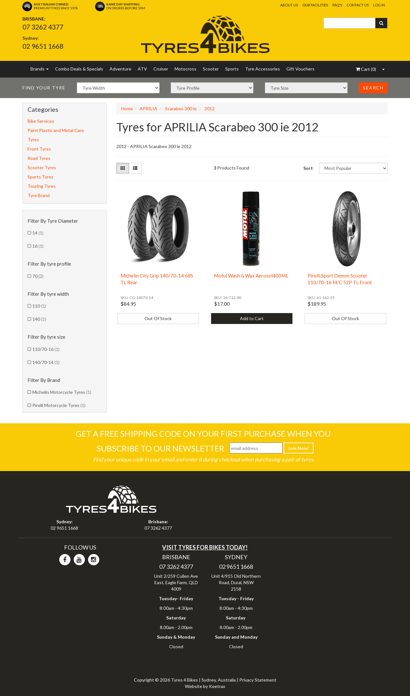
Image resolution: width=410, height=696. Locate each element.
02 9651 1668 (42, 46)
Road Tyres (39, 158)
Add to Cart (252, 318)
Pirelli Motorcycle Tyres (59, 405)
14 (38, 233)
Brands (39, 68)
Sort (308, 168)
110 (39, 306)
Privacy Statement (257, 680)
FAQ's (337, 5)
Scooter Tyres (42, 167)
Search (373, 87)
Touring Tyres (42, 186)
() (366, 69)
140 (39, 319)
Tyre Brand (39, 195)
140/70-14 (46, 362)
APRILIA (148, 108)
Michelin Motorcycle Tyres (61, 392)
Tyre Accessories (262, 68)
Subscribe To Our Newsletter (160, 448)
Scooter (211, 68)
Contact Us (358, 5)
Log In (379, 5)
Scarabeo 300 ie (181, 108)
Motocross (185, 68)
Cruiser (160, 68)
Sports (232, 68)
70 (38, 276)
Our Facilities (315, 5)
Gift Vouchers (300, 68)
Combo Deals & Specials (79, 68)
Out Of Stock (158, 318)
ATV (142, 68)
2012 (209, 108)
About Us (289, 5)
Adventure (120, 68)
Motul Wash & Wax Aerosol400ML (251, 275)
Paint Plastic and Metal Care (56, 130)
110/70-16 (46, 349)
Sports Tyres (40, 176)
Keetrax (217, 686)
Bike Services (41, 121)
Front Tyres (39, 149)
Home (127, 108)
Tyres (33, 139)
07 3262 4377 (42, 27)
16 (38, 246)
